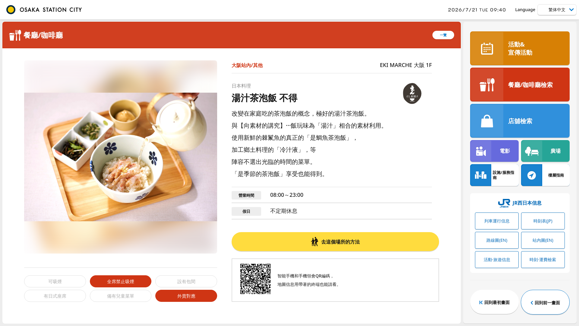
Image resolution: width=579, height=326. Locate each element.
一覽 (443, 35)
